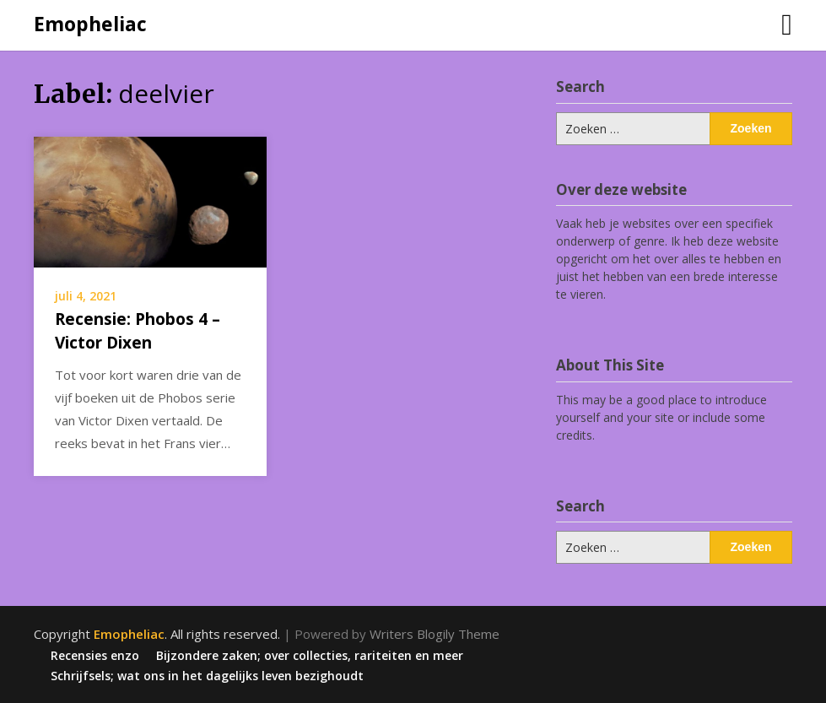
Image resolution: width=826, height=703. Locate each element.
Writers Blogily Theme (434, 633)
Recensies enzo (95, 656)
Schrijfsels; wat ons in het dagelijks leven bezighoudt (207, 676)
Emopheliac (90, 23)
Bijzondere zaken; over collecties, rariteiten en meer (309, 656)
